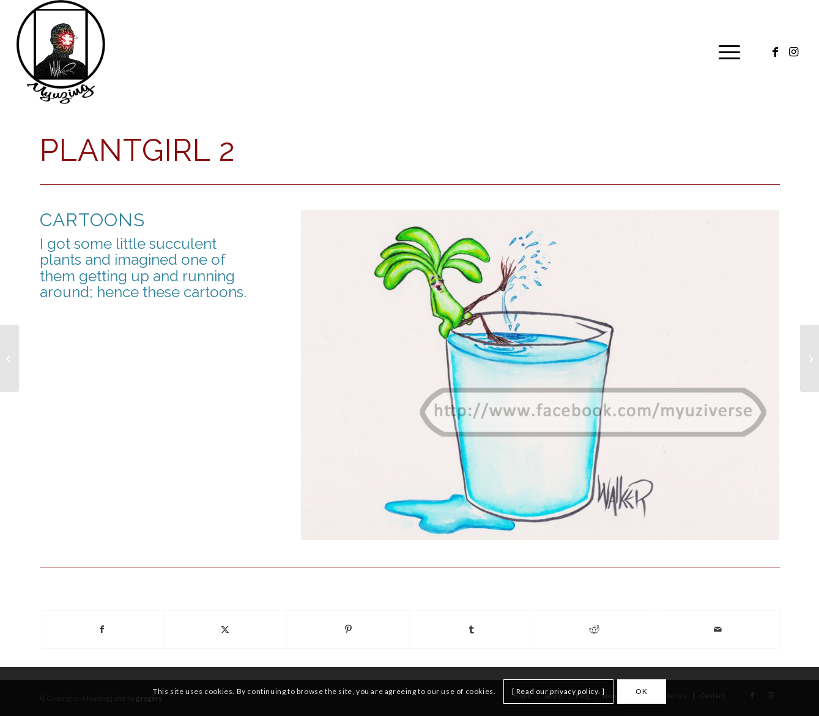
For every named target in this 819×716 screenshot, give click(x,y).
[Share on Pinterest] (348, 629)
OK (641, 691)
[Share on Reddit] (594, 629)
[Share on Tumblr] (471, 629)
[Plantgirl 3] (809, 358)
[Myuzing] (61, 52)
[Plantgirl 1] (9, 358)
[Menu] (725, 52)
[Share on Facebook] (101, 629)
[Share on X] (225, 629)
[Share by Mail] (717, 629)
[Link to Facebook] (775, 51)
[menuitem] (725, 52)
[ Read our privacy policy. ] (558, 691)
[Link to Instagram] (793, 51)
